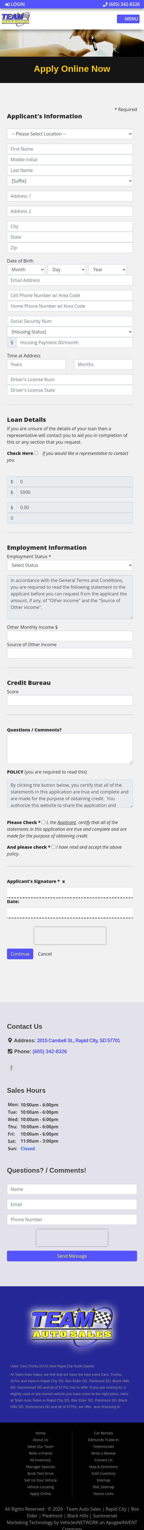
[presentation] (70, 935)
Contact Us (103, 1459)
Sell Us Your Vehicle (40, 1480)
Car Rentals (103, 1432)
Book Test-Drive (40, 1473)
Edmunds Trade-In (103, 1439)
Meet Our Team (41, 1446)
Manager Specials (40, 1466)
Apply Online (40, 1493)
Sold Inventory (104, 1473)
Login (15, 4)
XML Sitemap (103, 1486)
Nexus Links (103, 1493)
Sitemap (103, 1480)
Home (40, 1432)
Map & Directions (103, 1466)
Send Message (72, 1256)
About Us (40, 1439)
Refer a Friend (40, 1453)
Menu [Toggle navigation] (128, 19)
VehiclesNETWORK (79, 1522)
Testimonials (103, 1446)
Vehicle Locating (40, 1486)
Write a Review (103, 1453)
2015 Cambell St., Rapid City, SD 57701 (78, 1040)
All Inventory (40, 1459)
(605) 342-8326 (121, 4)
